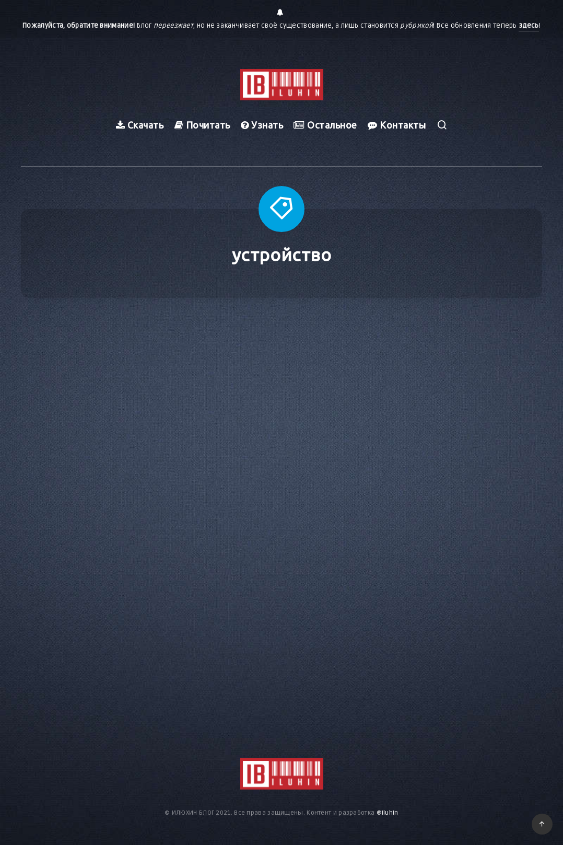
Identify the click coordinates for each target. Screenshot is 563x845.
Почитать (202, 125)
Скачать (140, 125)
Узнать (262, 125)
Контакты (397, 125)
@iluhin (387, 813)
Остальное (325, 125)
